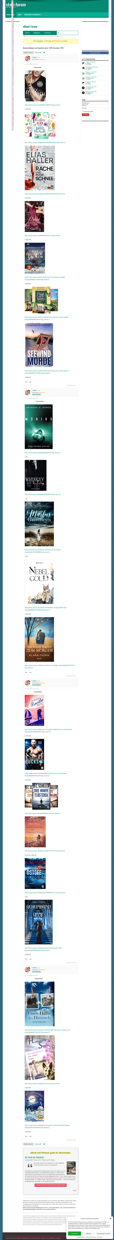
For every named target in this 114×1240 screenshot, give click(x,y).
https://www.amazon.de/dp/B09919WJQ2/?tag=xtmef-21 (42, 452)
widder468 (89, 68)
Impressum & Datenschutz (33, 15)
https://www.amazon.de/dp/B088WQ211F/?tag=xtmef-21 (42, 813)
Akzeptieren (74, 1233)
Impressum (99, 1237)
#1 (25, 64)
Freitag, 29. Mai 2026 (91, 62)
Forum (27, 33)
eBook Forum (11, 15)
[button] (110, 1218)
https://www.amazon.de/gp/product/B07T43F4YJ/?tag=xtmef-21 (45, 851)
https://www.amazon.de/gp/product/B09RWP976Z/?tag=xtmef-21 (45, 142)
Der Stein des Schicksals (34, 1157)
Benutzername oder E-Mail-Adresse (86, 104)
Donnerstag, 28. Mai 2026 (92, 67)
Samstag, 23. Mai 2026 (91, 91)
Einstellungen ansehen (103, 1233)
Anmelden (47, 33)
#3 (25, 688)
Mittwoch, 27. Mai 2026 (91, 72)
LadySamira (90, 87)
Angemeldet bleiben (88, 111)
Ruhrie (88, 63)
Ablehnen (88, 1233)
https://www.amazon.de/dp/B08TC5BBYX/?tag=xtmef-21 (42, 105)
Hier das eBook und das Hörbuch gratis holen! (50, 1185)
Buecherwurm (90, 73)
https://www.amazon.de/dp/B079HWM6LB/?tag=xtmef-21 (43, 494)
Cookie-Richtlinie (81, 1237)
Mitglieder (37, 33)
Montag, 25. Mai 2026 (91, 81)
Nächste (38, 52)
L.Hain (34, 57)
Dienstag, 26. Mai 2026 (91, 77)
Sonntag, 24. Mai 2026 (91, 86)
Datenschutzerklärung (91, 1237)
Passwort (84, 108)
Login (20, 15)
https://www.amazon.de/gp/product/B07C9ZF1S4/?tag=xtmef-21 (45, 194)
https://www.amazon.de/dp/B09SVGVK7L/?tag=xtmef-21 (42, 235)
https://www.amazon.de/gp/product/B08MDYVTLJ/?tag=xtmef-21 (45, 892)
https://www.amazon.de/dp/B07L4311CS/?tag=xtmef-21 (42, 1083)
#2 (25, 398)
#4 (25, 975)
